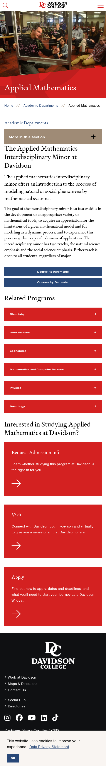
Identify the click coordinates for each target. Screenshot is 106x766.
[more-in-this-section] (53, 136)
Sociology (17, 406)
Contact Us (17, 690)
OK (13, 758)
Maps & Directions (22, 683)
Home (8, 105)
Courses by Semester (53, 282)
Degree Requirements (53, 271)
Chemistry (17, 314)
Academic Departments (41, 105)
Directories (16, 706)
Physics (15, 387)
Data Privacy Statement (49, 746)
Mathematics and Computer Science (37, 369)
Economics (18, 350)
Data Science (20, 332)
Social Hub (17, 700)
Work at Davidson (22, 677)
